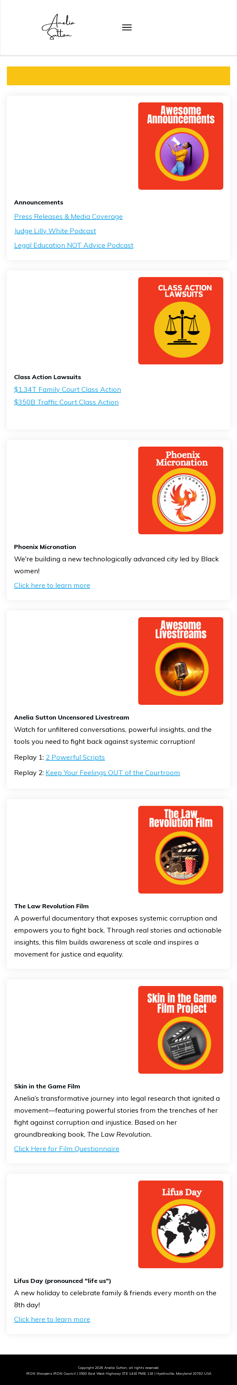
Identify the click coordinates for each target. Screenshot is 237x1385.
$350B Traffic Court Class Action (66, 402)
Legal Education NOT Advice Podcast (73, 245)
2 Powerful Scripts (75, 757)
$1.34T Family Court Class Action (67, 389)
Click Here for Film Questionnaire (66, 1148)
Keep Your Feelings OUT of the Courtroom (113, 772)
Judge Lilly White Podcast (55, 230)
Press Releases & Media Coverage (68, 216)
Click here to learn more (52, 585)
